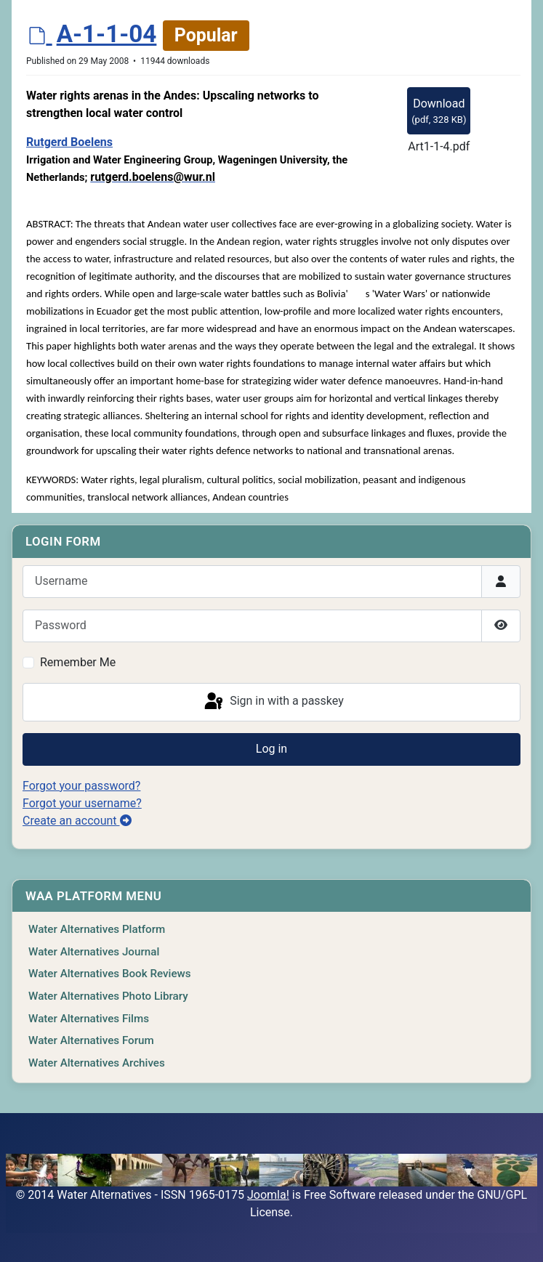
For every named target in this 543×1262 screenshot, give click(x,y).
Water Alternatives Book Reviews (109, 973)
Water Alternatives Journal (93, 951)
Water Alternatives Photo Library (108, 996)
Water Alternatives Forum (91, 1040)
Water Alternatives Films (88, 1018)
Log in (271, 749)
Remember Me (78, 662)
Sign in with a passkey (273, 702)
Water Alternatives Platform (96, 929)
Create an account (77, 821)
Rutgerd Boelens (69, 142)
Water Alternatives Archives (96, 1062)
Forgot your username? (82, 803)
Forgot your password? (81, 786)
